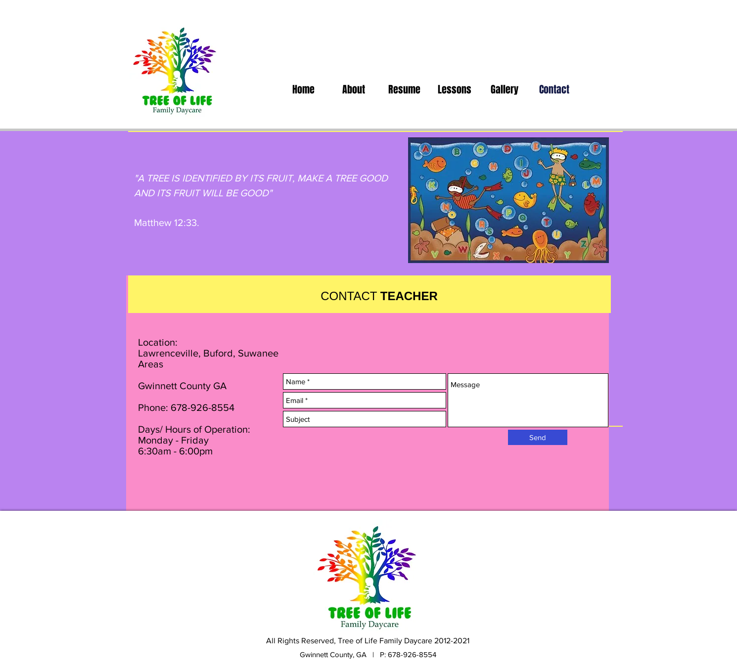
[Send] (537, 437)
